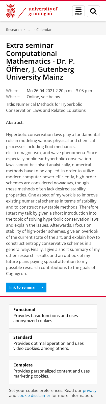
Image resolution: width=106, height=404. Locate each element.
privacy (89, 390)
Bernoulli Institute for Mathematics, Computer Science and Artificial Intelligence (29, 29)
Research (14, 29)
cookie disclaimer (33, 395)
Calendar (44, 29)
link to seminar (26, 287)
